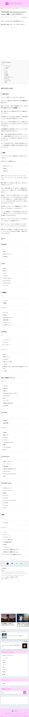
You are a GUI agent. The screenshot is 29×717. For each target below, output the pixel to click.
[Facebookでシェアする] (12, 563)
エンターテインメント (8, 655)
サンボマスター (8, 79)
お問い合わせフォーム (9, 713)
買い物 (4, 674)
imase (6, 73)
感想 (16, 577)
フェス (21, 575)
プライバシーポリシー (19, 713)
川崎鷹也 (6, 74)
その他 (4, 672)
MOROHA (6, 75)
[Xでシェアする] (7, 563)
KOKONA (6, 71)
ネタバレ (16, 575)
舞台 (5, 667)
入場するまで (7, 67)
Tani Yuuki (7, 78)
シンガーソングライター (22, 573)
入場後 (6, 68)
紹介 (5, 665)
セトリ (5, 70)
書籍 (5, 662)
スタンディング (5, 575)
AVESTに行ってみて (7, 65)
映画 (5, 660)
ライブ (8, 568)
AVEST (3, 572)
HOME (14, 711)
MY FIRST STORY (8, 80)
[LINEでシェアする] (21, 563)
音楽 (5, 669)
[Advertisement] (14, 43)
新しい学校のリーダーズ (9, 77)
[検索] (24, 692)
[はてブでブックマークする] (16, 563)
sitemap (4, 683)
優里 (6, 82)
